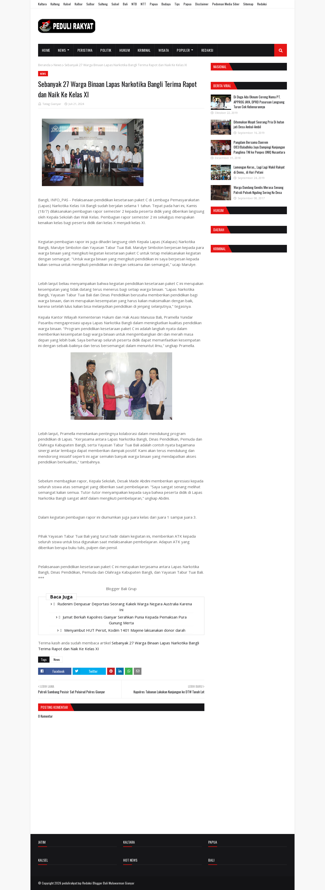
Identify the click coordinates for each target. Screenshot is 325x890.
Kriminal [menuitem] (144, 50)
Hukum (218, 210)
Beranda (44, 65)
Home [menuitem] (46, 50)
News (57, 65)
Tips (177, 4)
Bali (125, 4)
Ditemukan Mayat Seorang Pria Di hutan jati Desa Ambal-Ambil (259, 124)
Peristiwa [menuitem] (85, 50)
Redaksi (262, 4)
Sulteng (103, 4)
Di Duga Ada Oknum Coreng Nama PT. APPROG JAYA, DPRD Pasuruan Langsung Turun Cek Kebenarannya (259, 101)
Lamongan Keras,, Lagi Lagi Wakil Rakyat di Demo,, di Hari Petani (259, 170)
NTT (143, 4)
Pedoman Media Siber (225, 4)
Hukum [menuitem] (124, 50)
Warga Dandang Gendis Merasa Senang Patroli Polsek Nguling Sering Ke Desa (258, 190)
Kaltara (42, 4)
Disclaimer (201, 4)
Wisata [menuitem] (163, 50)
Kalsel (67, 4)
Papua (154, 4)
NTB (134, 4)
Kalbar (79, 4)
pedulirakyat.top (72, 883)
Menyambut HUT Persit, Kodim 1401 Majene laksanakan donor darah (124, 630)
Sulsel (115, 4)
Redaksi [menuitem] (207, 50)
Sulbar (90, 4)
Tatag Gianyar (51, 104)
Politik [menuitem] (105, 50)
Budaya (166, 4)
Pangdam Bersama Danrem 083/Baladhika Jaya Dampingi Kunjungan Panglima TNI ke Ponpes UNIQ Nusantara (259, 147)
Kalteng (55, 4)
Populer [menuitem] (183, 50)
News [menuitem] (62, 50)
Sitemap (248, 4)
